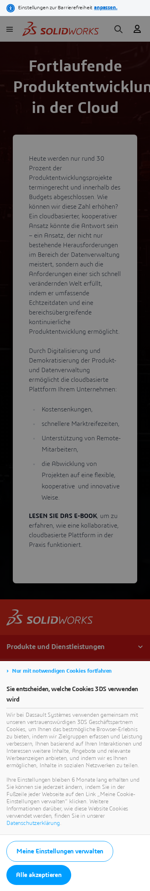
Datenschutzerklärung (33, 823)
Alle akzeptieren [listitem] (39, 875)
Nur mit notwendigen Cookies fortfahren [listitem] (62, 671)
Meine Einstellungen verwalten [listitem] (59, 851)
